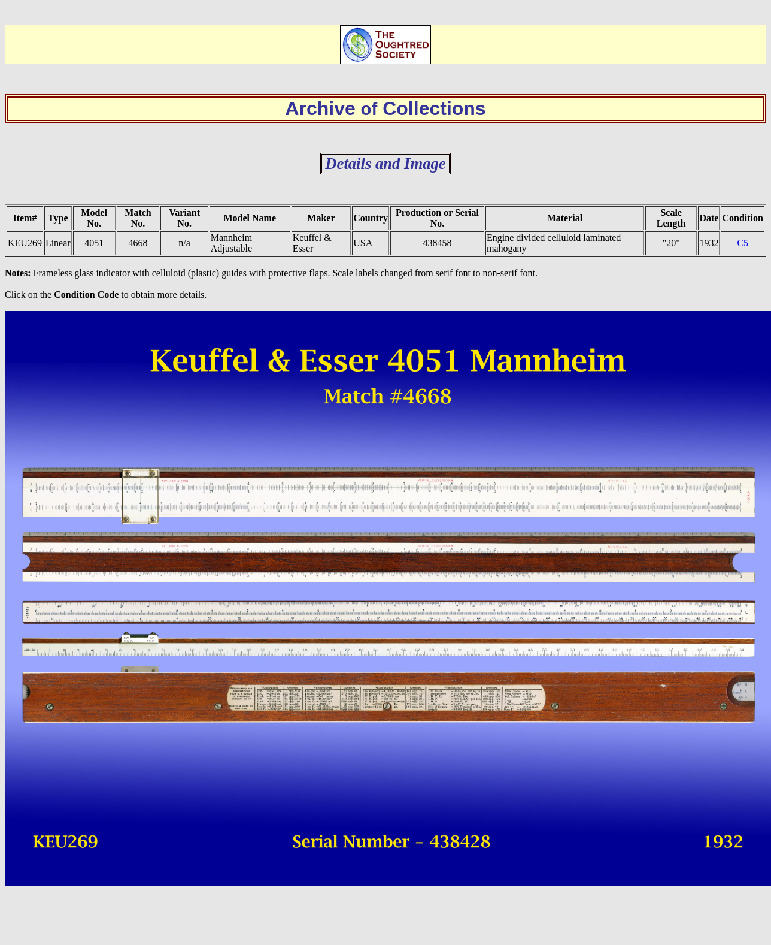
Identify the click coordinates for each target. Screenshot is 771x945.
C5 (742, 243)
